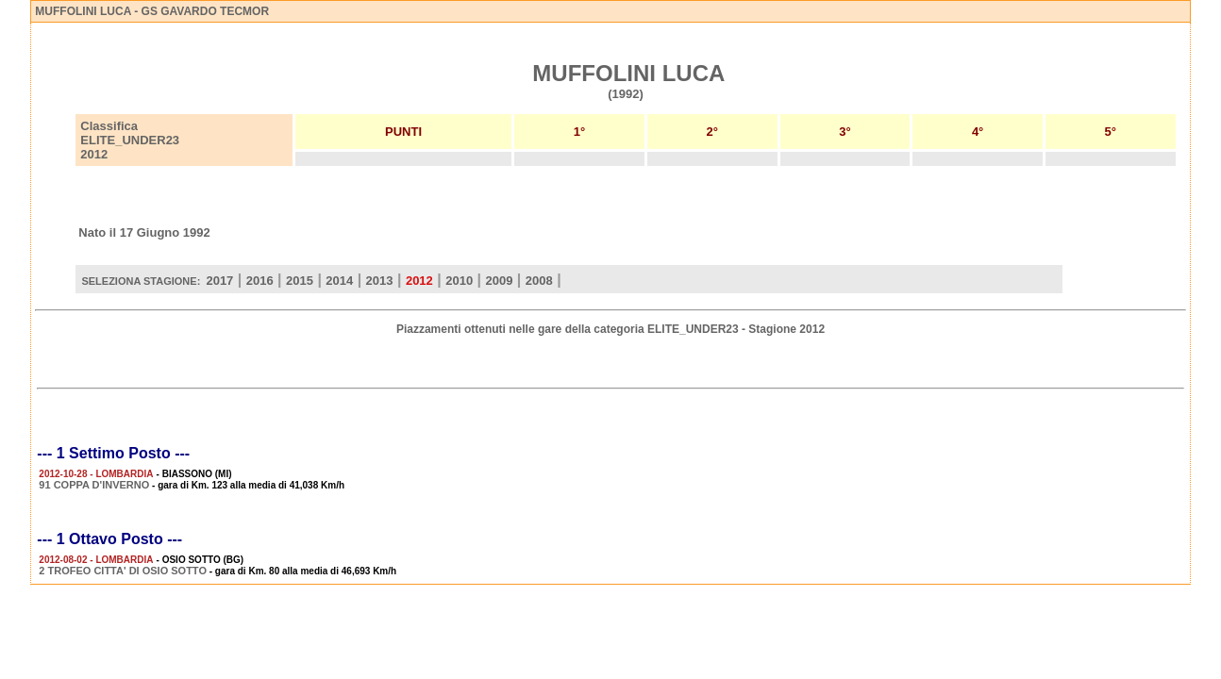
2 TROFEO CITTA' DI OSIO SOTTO (123, 570)
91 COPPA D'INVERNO (94, 484)
